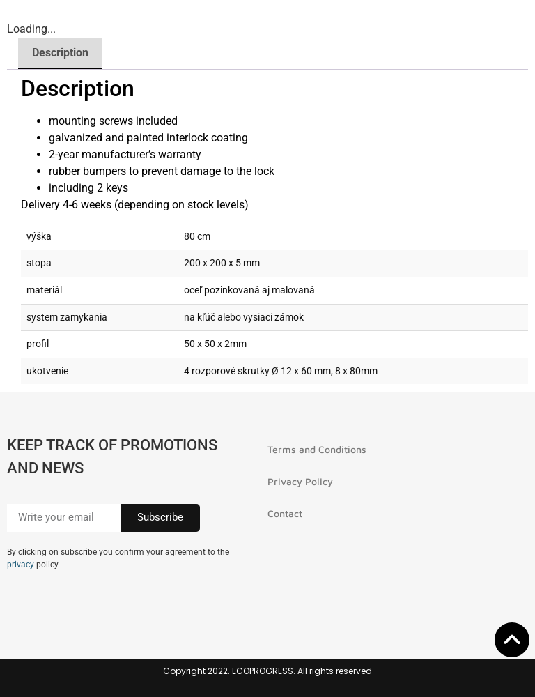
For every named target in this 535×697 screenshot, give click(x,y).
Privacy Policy (300, 481)
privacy (20, 564)
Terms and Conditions (317, 449)
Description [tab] (60, 52)
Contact (285, 513)
